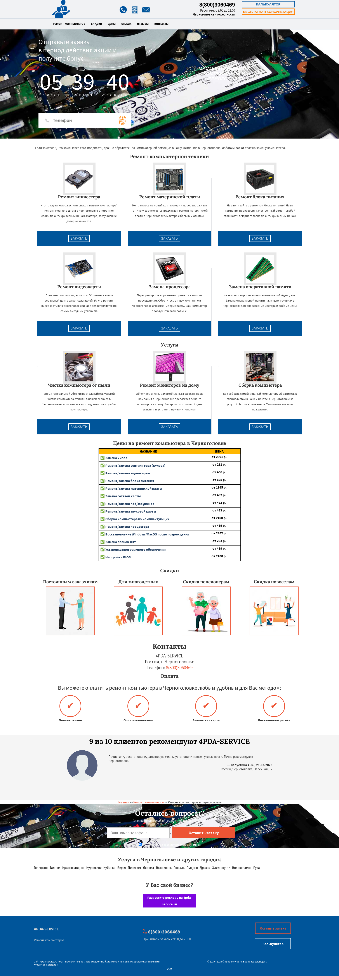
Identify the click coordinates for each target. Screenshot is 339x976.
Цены (112, 24)
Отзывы (143, 24)
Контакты (161, 24)
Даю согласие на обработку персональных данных (170, 844)
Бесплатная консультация (268, 12)
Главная (123, 802)
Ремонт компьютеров (69, 24)
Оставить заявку (273, 928)
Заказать (79, 238)
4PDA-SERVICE (46, 928)
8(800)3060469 (217, 5)
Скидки (96, 24)
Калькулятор (268, 4)
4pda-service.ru (48, 961)
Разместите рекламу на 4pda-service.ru (169, 900)
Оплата (126, 24)
